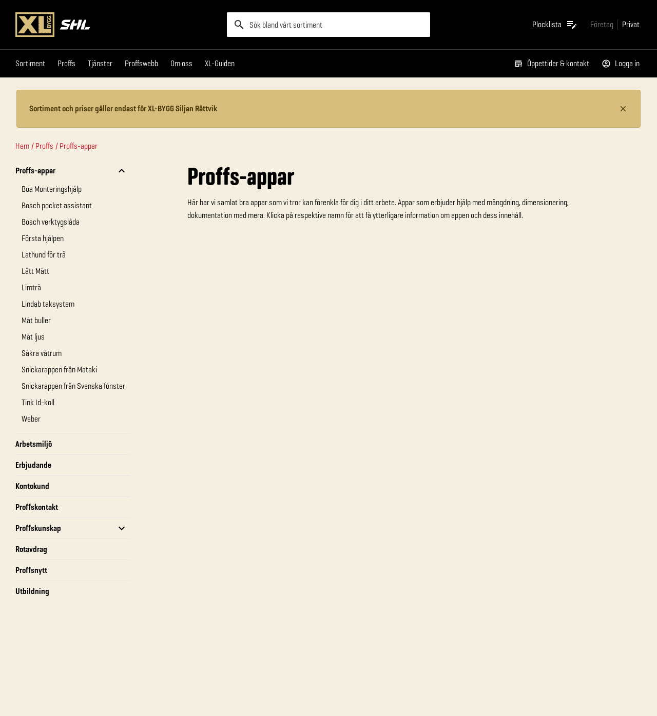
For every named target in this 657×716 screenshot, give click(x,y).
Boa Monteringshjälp (52, 189)
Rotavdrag (31, 549)
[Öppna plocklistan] (555, 24)
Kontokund (32, 486)
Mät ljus (33, 336)
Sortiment (30, 63)
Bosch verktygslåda (51, 221)
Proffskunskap (38, 528)
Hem (22, 146)
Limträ (31, 287)
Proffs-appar (79, 146)
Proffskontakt (36, 507)
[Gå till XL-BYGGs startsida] (117, 24)
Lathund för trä (44, 254)
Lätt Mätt (35, 271)
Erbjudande (33, 465)
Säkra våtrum (42, 353)
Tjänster (100, 63)
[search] (328, 24)
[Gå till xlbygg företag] (601, 24)
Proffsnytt (31, 570)
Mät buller (36, 320)
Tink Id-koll (38, 402)
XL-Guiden (220, 63)
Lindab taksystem (48, 304)
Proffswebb (141, 63)
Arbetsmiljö (33, 444)
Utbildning (32, 591)
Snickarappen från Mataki (59, 369)
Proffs (66, 63)
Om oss (181, 63)
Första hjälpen (43, 238)
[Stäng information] (623, 108)
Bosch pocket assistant (57, 205)
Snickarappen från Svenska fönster (73, 386)
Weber (31, 418)
